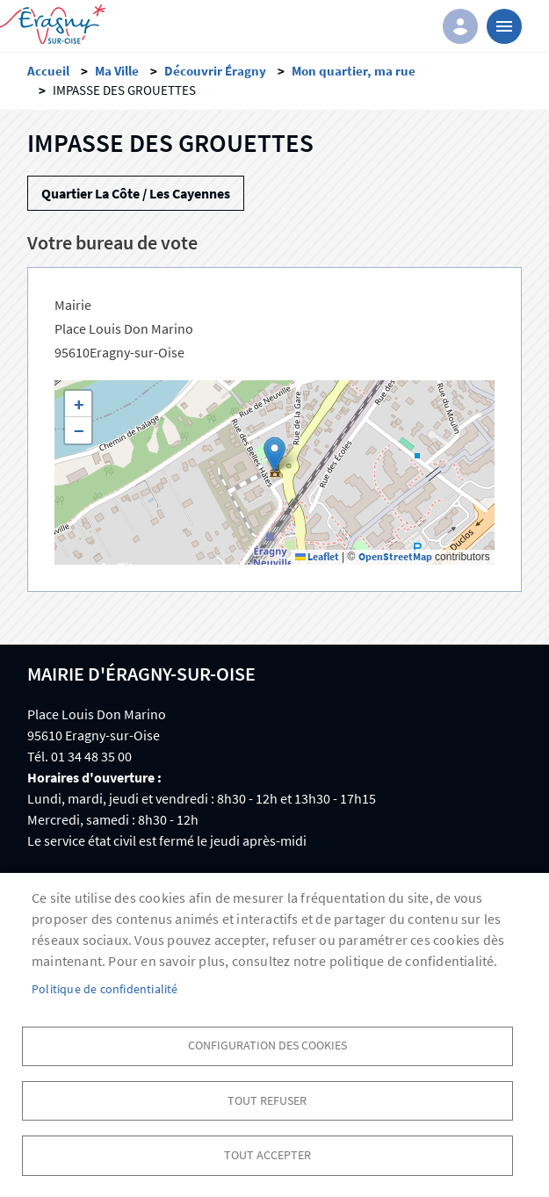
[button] (274, 454)
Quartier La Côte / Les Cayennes (135, 193)
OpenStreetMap (395, 556)
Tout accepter (267, 1153)
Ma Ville (117, 70)
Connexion (460, 26)
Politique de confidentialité (105, 982)
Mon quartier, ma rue (353, 70)
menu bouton (504, 26)
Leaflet (317, 556)
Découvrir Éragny (215, 70)
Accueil (48, 70)
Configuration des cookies (267, 1039)
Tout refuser (267, 1096)
